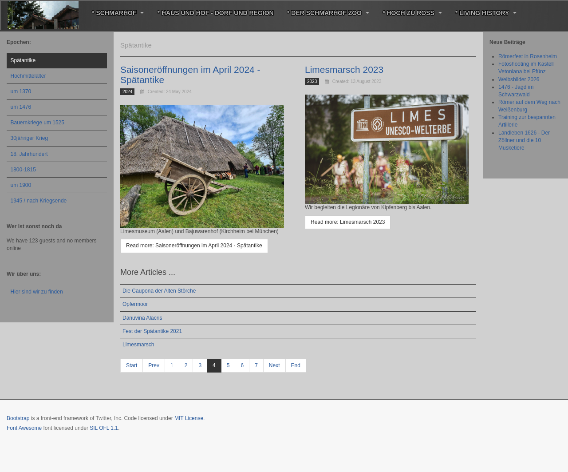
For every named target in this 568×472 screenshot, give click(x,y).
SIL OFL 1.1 (104, 428)
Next (274, 365)
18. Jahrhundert (29, 154)
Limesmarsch (138, 344)
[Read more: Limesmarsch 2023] (347, 222)
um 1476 (21, 107)
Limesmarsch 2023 (344, 69)
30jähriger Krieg (29, 138)
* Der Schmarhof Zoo (328, 12)
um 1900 (21, 185)
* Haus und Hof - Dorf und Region (215, 12)
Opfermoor (135, 304)
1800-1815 (23, 170)
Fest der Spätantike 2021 (152, 331)
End (295, 365)
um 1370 (21, 91)
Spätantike (23, 60)
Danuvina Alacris (142, 318)
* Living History (485, 12)
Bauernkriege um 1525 (37, 122)
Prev (153, 365)
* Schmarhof (118, 12)
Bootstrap (18, 418)
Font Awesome (24, 428)
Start (131, 365)
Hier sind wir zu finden (37, 292)
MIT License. (189, 418)
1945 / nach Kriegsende (39, 201)
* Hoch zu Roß (412, 12)
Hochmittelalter (28, 76)
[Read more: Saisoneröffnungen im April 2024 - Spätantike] (194, 246)
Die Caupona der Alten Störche (159, 291)
